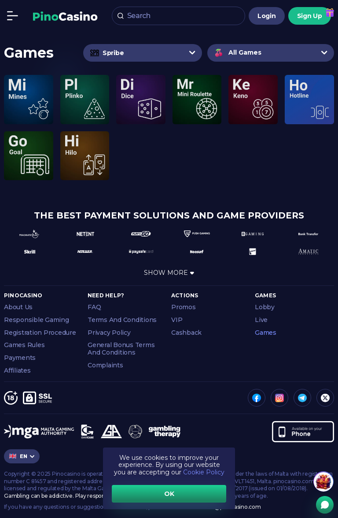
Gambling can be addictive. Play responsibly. (60, 495)
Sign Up (309, 16)
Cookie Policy (203, 472)
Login (266, 16)
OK (169, 494)
